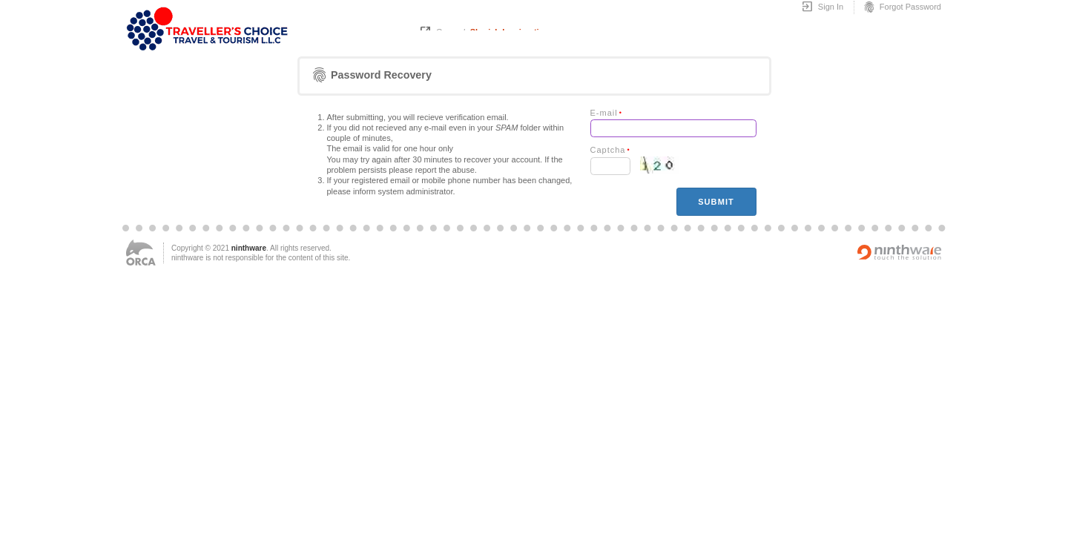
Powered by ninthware (899, 252)
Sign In (822, 7)
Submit (716, 201)
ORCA (141, 253)
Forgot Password (902, 7)
